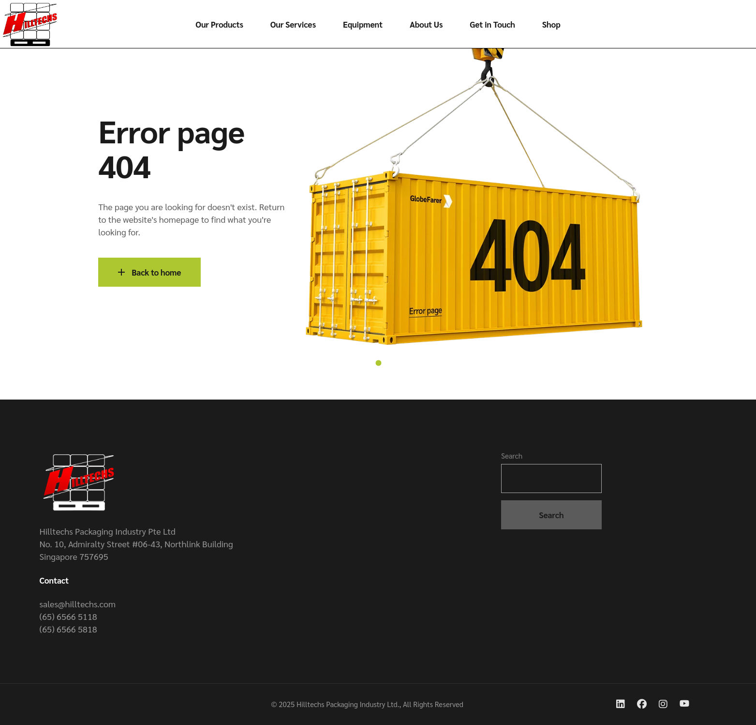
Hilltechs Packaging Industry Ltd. (348, 704)
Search (511, 455)
